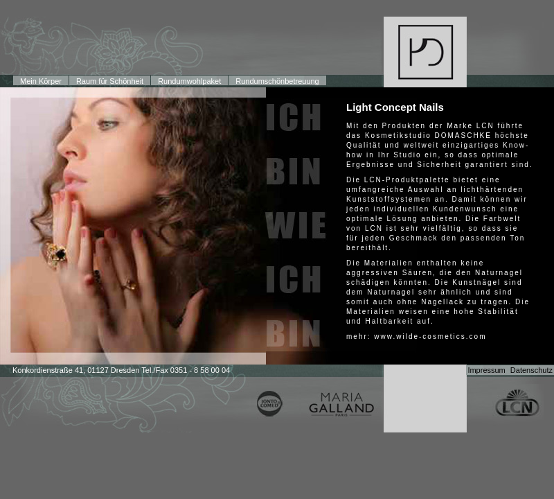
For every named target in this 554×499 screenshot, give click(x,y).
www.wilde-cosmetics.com (430, 336)
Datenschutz (531, 370)
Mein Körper (41, 81)
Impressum (486, 370)
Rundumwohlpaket (189, 81)
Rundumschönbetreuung (277, 81)
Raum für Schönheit (109, 81)
